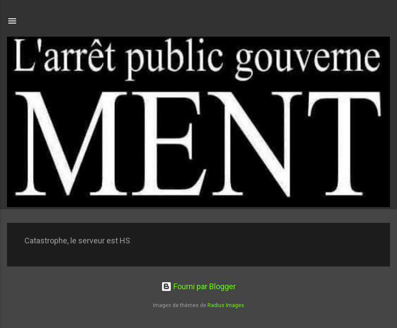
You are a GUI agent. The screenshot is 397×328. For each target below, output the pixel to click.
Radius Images (225, 305)
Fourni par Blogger (198, 286)
